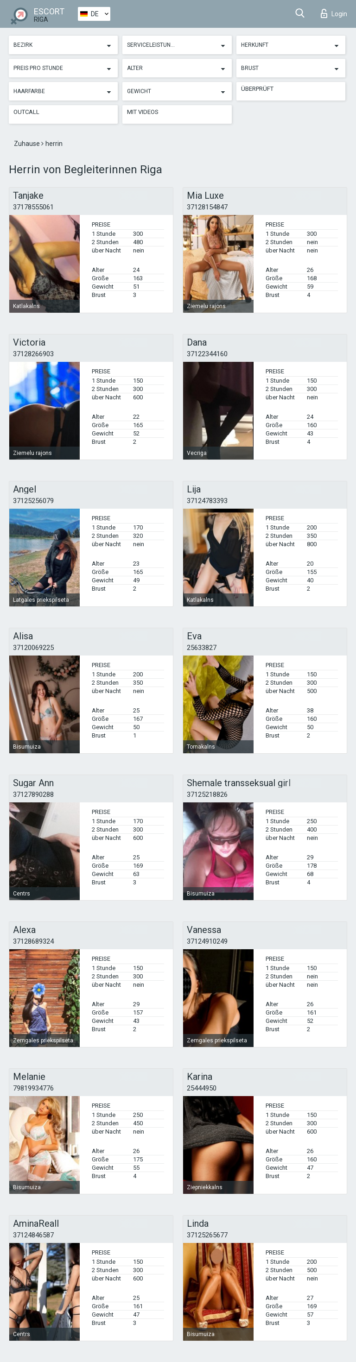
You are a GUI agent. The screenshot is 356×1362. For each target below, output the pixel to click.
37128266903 (33, 354)
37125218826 (207, 794)
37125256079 (33, 501)
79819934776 (33, 1088)
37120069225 (33, 647)
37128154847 (207, 207)
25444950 (201, 1088)
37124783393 (207, 501)
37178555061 (33, 207)
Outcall (26, 111)
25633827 (201, 647)
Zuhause (27, 143)
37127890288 (33, 794)
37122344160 (207, 354)
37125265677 (207, 1235)
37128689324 (33, 941)
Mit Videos (143, 111)
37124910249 (207, 941)
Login (334, 13)
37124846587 (33, 1235)
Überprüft (257, 88)
